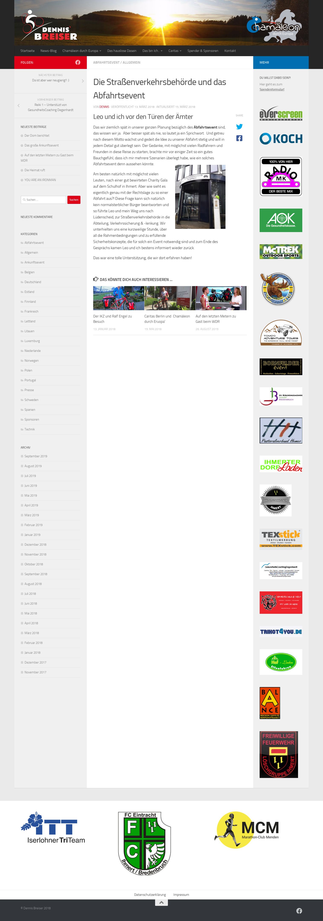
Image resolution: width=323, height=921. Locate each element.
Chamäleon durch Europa (80, 51)
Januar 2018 (32, 653)
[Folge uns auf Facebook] (77, 62)
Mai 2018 (31, 613)
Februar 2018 (33, 643)
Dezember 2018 (35, 545)
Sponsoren (32, 419)
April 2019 (31, 505)
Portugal (30, 380)
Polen (28, 370)
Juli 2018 (30, 594)
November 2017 (35, 672)
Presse (29, 390)
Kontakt (230, 51)
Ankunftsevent (34, 262)
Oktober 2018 (34, 564)
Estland (29, 292)
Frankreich (31, 311)
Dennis (104, 107)
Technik (30, 429)
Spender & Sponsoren (203, 51)
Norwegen (32, 361)
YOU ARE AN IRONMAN (40, 180)
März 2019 (32, 515)
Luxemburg (32, 341)
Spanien (30, 410)
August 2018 (33, 584)
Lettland (30, 321)
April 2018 (31, 623)
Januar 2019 (32, 535)
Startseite (27, 51)
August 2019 (33, 466)
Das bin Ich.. (151, 51)
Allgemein (131, 62)
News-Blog (49, 51)
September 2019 (36, 456)
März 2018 (32, 633)
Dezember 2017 (35, 662)
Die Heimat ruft (35, 170)
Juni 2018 (31, 603)
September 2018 (36, 574)
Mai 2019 (31, 495)
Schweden (31, 400)
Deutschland (33, 282)
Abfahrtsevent (106, 62)
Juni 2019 (31, 486)
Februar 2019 (33, 525)
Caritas (173, 51)
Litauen (29, 331)
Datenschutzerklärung (150, 895)
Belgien (30, 272)
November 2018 (35, 554)
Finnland (30, 302)
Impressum (181, 895)
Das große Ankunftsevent (42, 145)
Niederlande (33, 351)
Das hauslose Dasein (122, 51)
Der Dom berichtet (37, 135)
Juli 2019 (30, 476)
